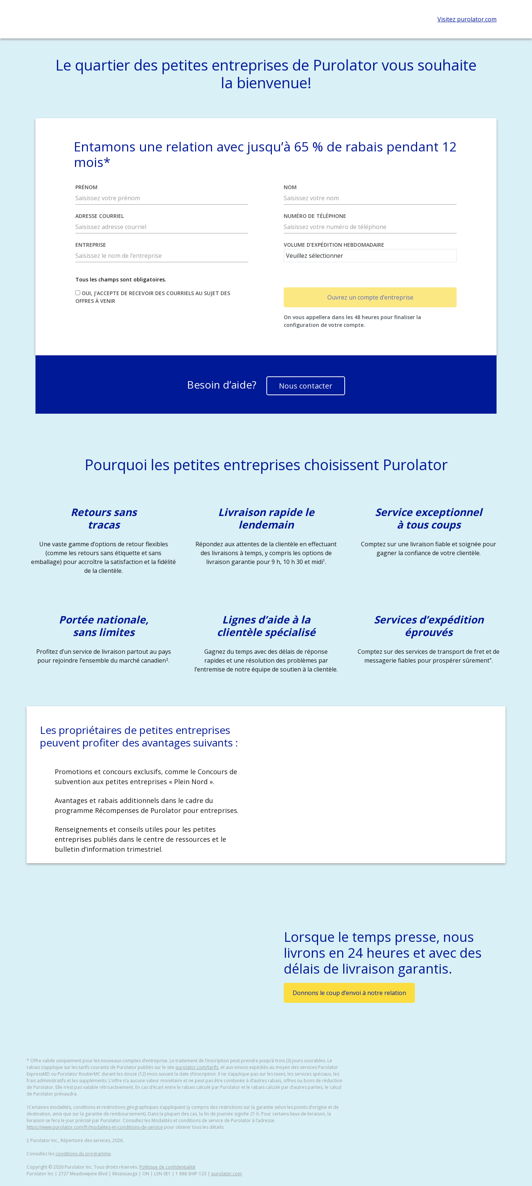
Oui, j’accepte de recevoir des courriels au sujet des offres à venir (152, 297)
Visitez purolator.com (467, 19)
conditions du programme (83, 1154)
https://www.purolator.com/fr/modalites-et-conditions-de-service (95, 1127)
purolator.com (226, 1173)
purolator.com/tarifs (196, 1067)
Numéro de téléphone (315, 215)
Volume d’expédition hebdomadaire (334, 244)
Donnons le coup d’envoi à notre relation (349, 993)
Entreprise (90, 244)
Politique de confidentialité (167, 1167)
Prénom (86, 187)
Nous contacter (305, 386)
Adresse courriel (99, 215)
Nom (290, 187)
